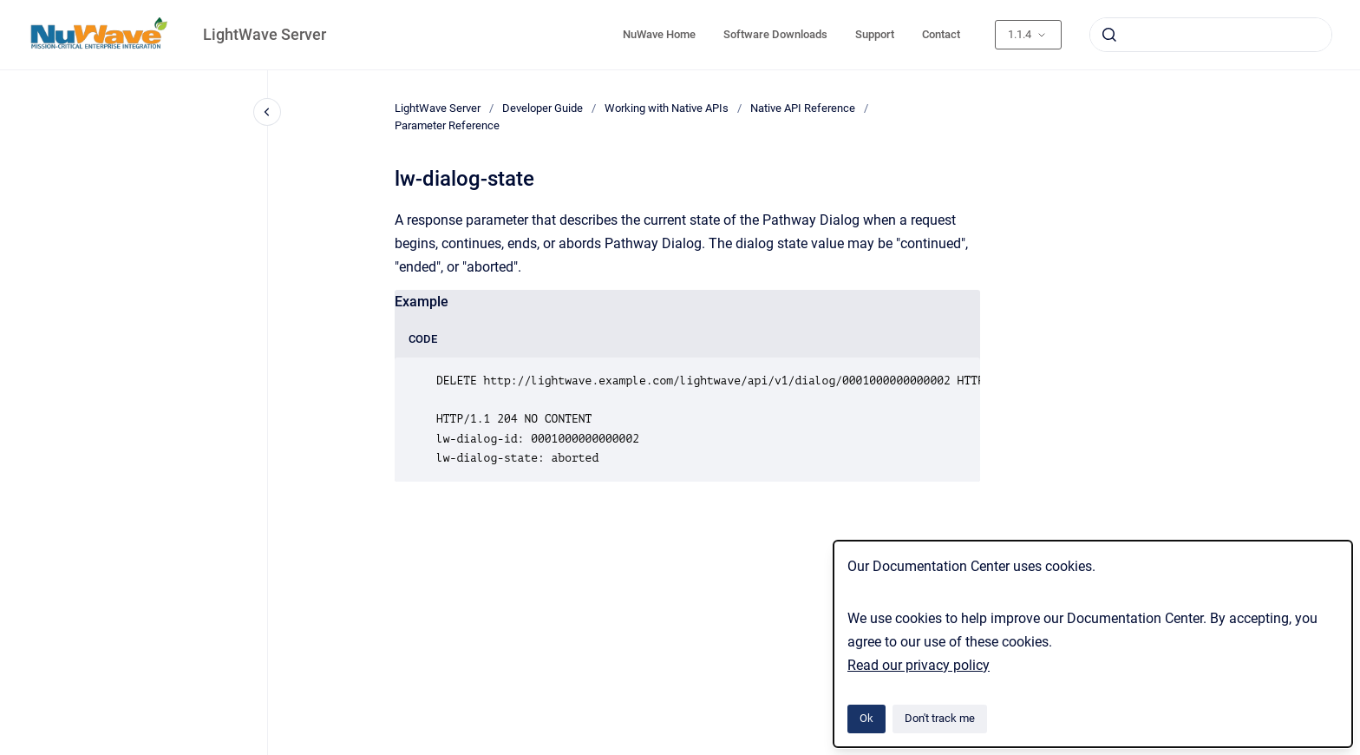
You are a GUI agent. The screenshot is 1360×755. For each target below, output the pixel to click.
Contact (941, 34)
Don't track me (940, 718)
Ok (866, 718)
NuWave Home (659, 34)
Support (874, 34)
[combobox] (1210, 34)
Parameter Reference (447, 125)
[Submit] (1109, 35)
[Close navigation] (267, 112)
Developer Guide (542, 108)
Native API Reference (802, 108)
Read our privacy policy (918, 665)
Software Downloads (775, 34)
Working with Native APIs (667, 108)
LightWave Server (264, 34)
